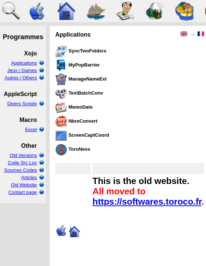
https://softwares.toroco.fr (147, 202)
